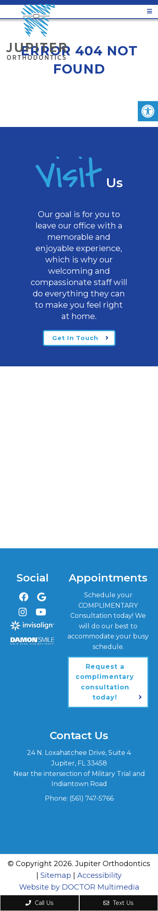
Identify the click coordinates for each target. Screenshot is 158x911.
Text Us (118, 903)
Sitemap (55, 875)
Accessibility (99, 875)
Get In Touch (75, 338)
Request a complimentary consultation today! (105, 682)
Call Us (39, 903)
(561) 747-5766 (92, 798)
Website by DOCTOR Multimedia (79, 887)
